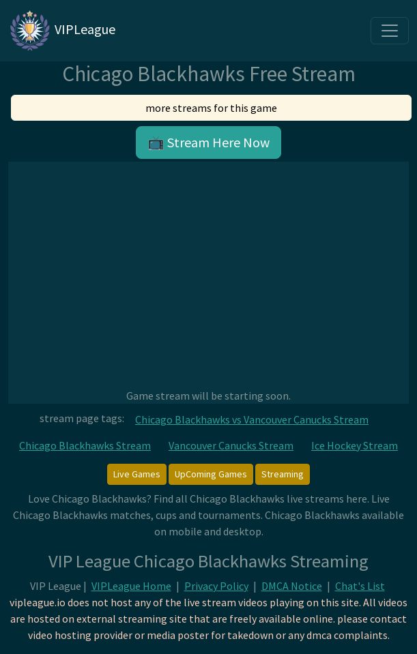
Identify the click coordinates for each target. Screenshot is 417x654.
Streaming (282, 474)
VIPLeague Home (131, 586)
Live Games (136, 474)
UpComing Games (211, 474)
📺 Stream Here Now (208, 142)
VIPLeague (61, 31)
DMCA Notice (291, 586)
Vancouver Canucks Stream (231, 445)
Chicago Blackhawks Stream (85, 445)
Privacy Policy (216, 586)
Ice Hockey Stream (354, 445)
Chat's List (360, 586)
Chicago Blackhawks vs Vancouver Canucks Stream (252, 419)
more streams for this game (211, 108)
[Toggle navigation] (390, 30)
